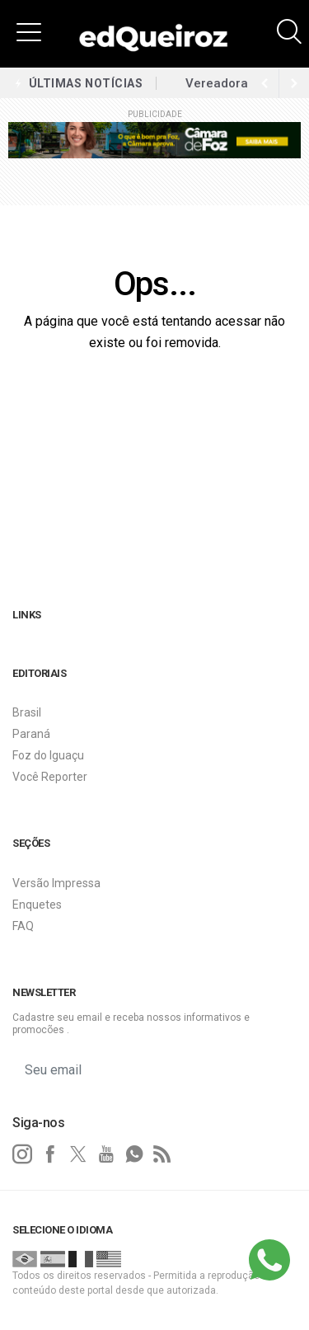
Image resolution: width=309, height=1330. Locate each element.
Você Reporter (49, 776)
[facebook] (50, 1154)
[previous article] (294, 83)
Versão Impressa (56, 883)
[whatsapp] (134, 1154)
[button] (28, 31)
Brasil (26, 712)
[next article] (264, 83)
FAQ (23, 926)
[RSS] (162, 1154)
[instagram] (22, 1154)
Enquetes (37, 904)
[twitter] (78, 1154)
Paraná (31, 733)
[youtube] (106, 1154)
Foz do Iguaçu (48, 755)
